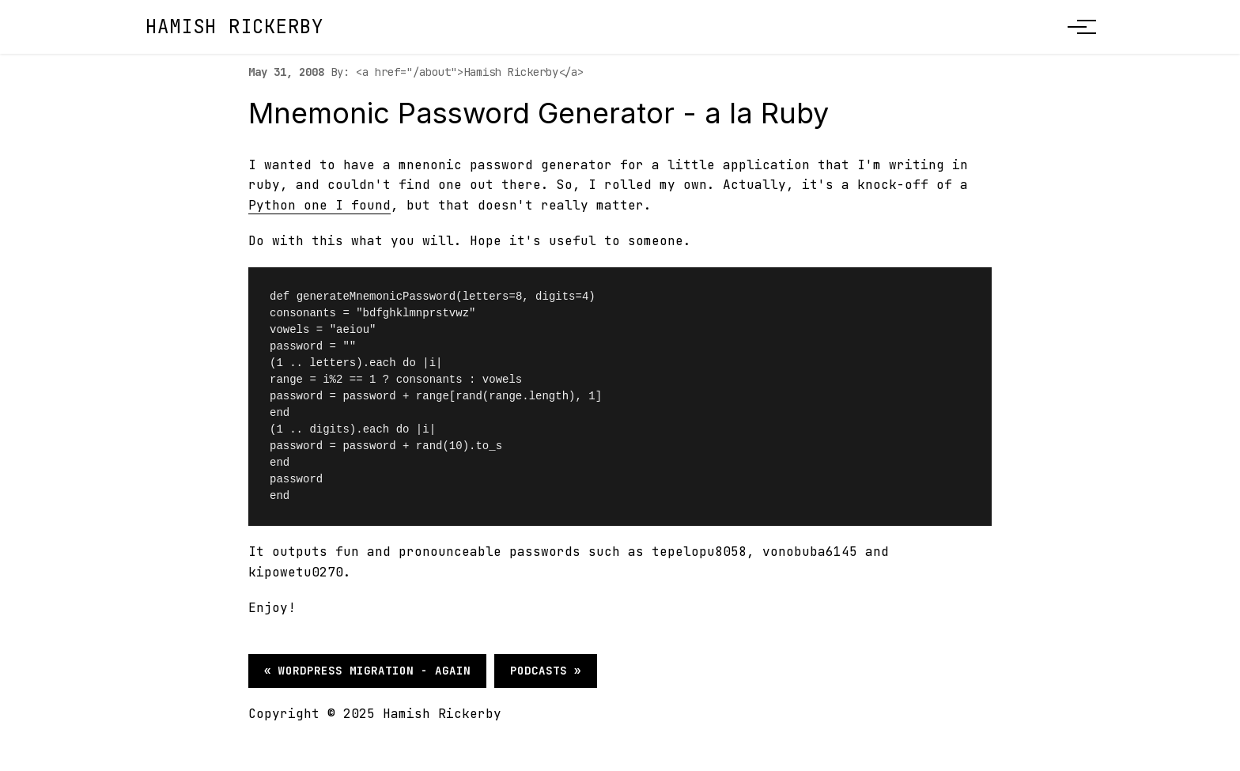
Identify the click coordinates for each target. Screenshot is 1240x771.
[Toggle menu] (1077, 27)
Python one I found (319, 205)
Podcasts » (545, 670)
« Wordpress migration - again (367, 670)
